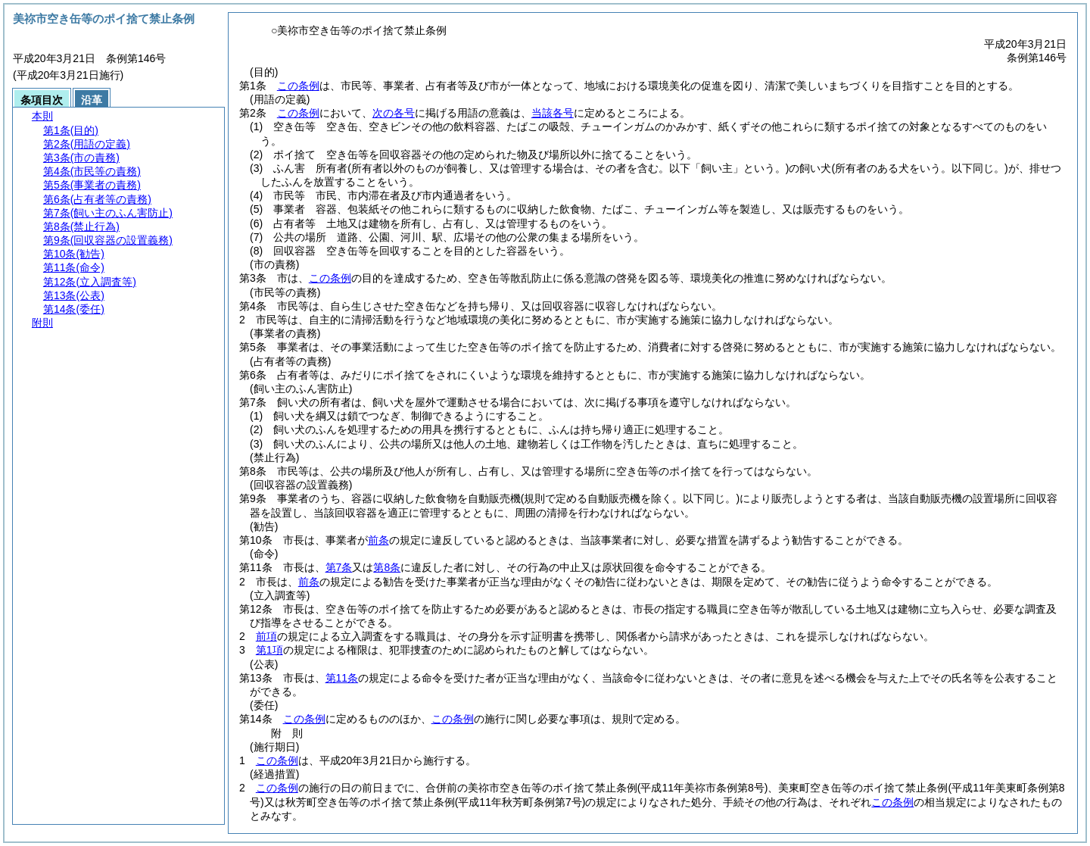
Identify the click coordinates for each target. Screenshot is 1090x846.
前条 (378, 540)
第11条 (342, 678)
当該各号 (552, 113)
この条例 (298, 86)
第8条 (386, 567)
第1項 (269, 650)
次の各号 (393, 113)
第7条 (339, 567)
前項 (266, 636)
